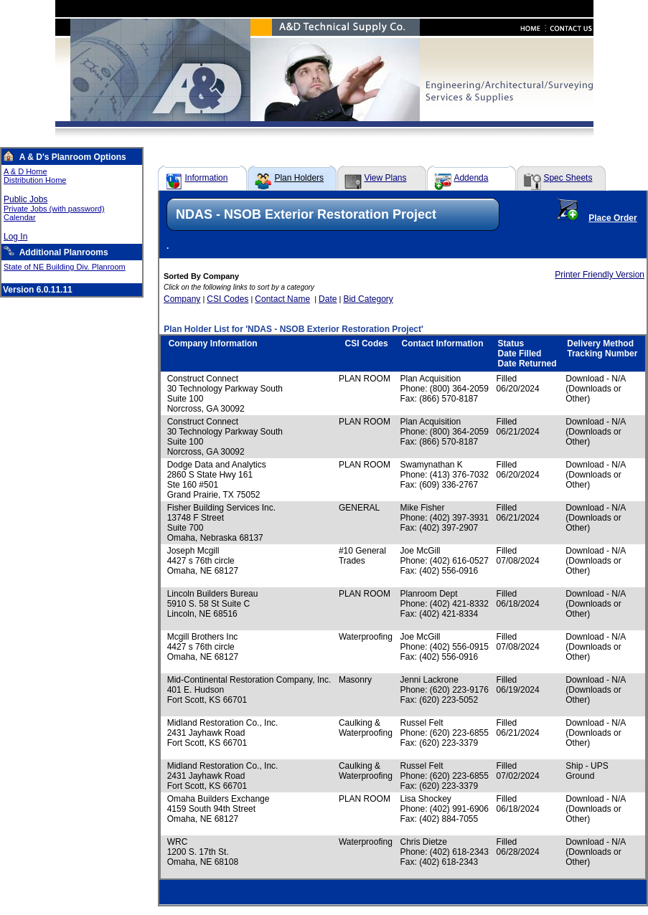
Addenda (471, 178)
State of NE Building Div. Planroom (65, 266)
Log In (15, 237)
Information (205, 178)
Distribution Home (35, 180)
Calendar (20, 217)
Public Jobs (25, 199)
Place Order (612, 218)
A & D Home (25, 171)
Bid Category (368, 299)
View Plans (385, 178)
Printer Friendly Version (599, 275)
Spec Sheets (567, 178)
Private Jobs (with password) (54, 208)
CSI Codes (227, 299)
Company (182, 299)
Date (328, 299)
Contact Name (282, 299)
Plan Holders (299, 178)
